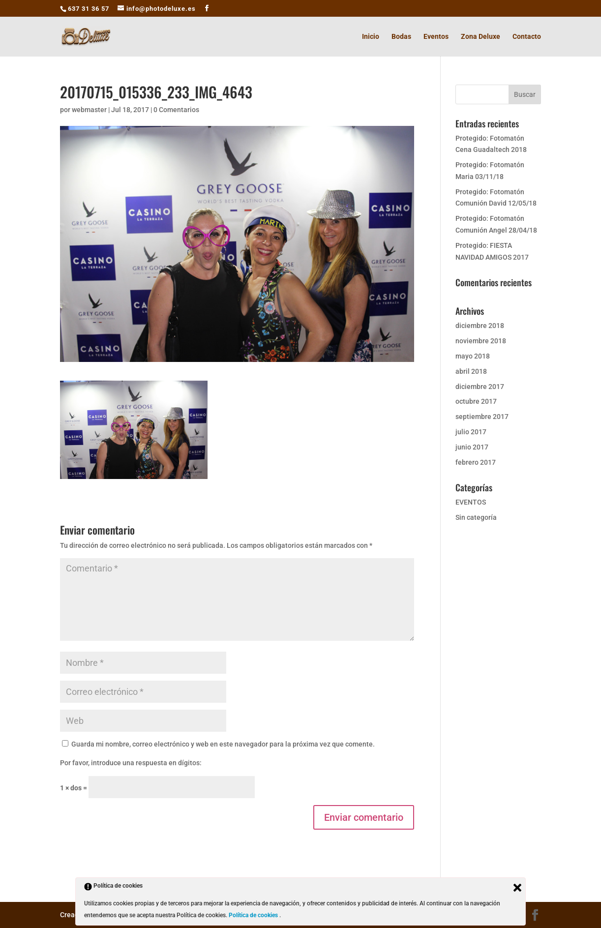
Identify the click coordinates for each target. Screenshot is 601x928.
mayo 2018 (472, 356)
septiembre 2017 (482, 416)
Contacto (526, 36)
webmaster (89, 110)
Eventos (436, 36)
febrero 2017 (475, 462)
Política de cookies (254, 915)
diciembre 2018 (479, 325)
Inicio (370, 36)
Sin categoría (476, 517)
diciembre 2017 (479, 386)
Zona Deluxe (480, 36)
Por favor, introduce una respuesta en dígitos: (131, 763)
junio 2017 (471, 447)
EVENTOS (470, 502)
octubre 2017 (476, 401)
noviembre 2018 (480, 341)
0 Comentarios (176, 110)
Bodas (401, 36)
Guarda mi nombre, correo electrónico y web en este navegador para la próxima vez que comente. (223, 744)
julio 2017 (470, 432)
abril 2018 (471, 371)
